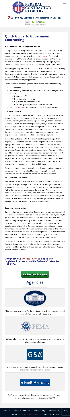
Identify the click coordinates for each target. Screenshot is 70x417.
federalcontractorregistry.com (32, 414)
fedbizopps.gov (41, 56)
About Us (6, 410)
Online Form (29, 258)
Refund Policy (54, 410)
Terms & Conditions (22, 410)
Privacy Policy (39, 410)
